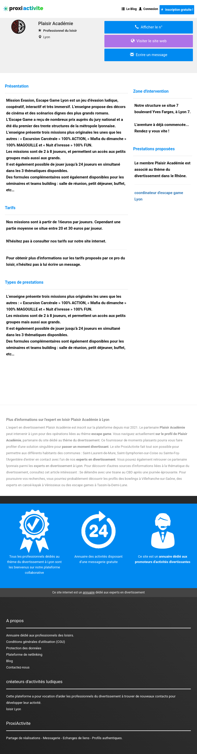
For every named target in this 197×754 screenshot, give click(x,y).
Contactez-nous (17, 667)
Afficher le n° (148, 27)
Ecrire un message (148, 54)
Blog (9, 661)
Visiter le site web (149, 41)
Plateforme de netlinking (24, 654)
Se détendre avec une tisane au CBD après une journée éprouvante (128, 472)
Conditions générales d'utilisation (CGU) (35, 642)
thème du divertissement (81, 440)
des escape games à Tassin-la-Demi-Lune (96, 485)
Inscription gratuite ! (177, 10)
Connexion (148, 9)
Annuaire (12, 635)
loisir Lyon (13, 709)
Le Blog (129, 9)
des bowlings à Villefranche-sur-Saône (147, 479)
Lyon (46, 37)
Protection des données (23, 648)
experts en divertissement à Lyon (58, 466)
